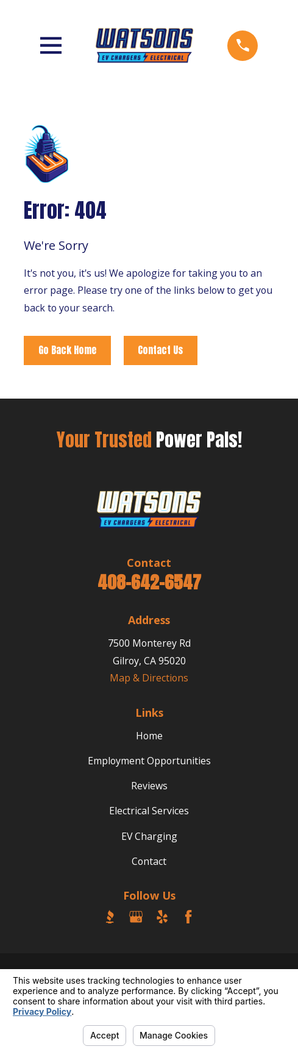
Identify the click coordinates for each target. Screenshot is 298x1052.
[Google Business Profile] (136, 916)
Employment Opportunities (149, 760)
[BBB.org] (109, 916)
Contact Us (160, 350)
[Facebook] (188, 916)
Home (149, 735)
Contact (149, 861)
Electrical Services (149, 810)
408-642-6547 (149, 582)
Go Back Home (67, 350)
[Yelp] (162, 916)
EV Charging (149, 836)
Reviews (149, 785)
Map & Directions (149, 677)
